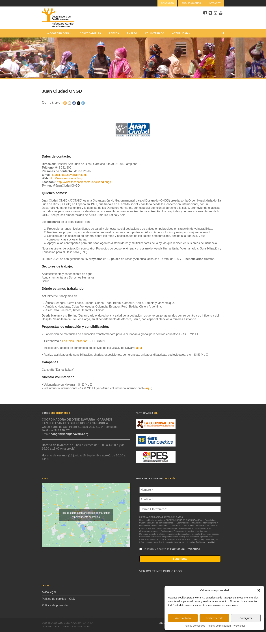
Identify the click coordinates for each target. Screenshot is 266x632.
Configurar (245, 618)
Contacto (167, 3)
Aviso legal (239, 625)
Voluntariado (154, 33)
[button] (259, 590)
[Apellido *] (180, 499)
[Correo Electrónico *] (180, 509)
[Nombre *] (180, 490)
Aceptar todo (183, 618)
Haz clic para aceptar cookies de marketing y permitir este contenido (86, 514)
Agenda (114, 33)
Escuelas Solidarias (74, 340)
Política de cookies (194, 625)
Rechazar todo (214, 618)
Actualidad (181, 33)
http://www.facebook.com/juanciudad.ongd (84, 182)
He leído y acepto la (169, 549)
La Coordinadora (59, 33)
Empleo (132, 33)
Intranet (215, 3)
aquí (139, 347)
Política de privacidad (219, 625)
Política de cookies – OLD (58, 598)
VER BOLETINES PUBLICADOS (160, 571)
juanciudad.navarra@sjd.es (69, 174)
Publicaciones (191, 3)
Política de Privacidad (185, 549)
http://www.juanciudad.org (66, 178)
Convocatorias (90, 33)
